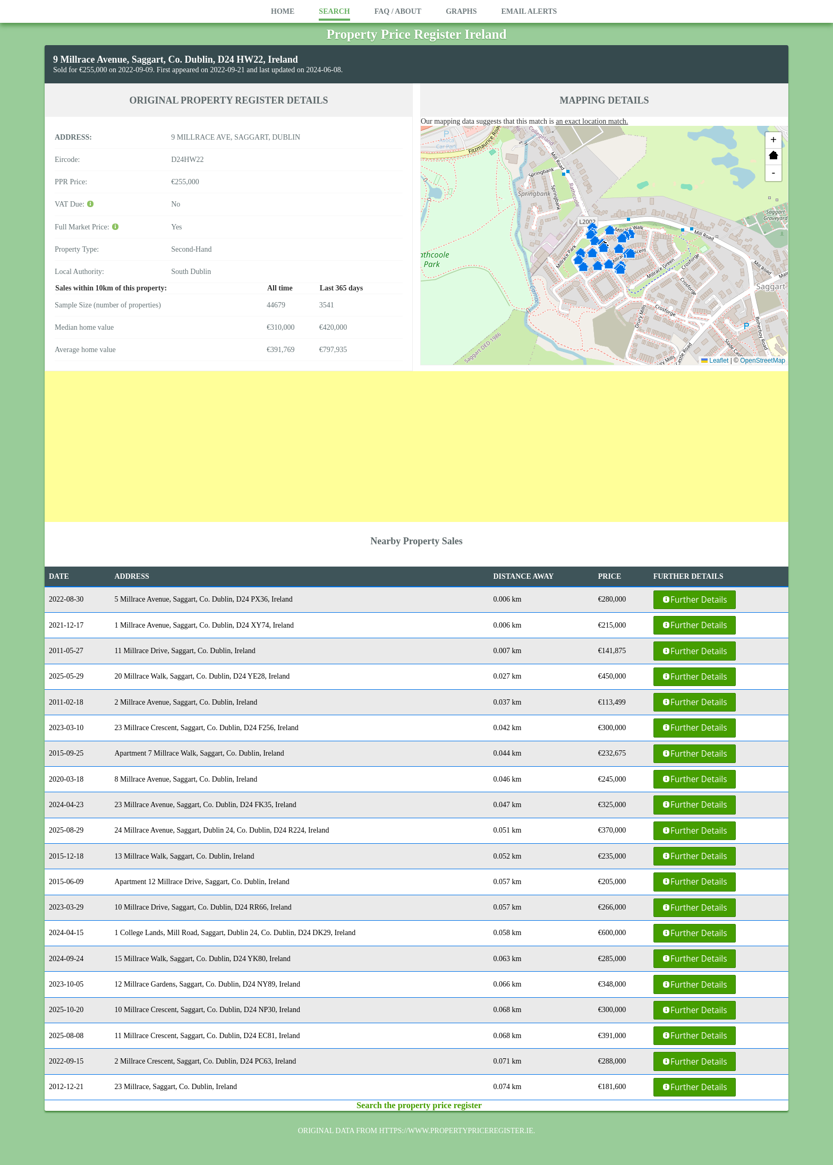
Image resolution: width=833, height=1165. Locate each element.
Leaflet (714, 360)
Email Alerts (529, 11)
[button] (603, 247)
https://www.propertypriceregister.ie (456, 1131)
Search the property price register (419, 1105)
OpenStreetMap (762, 360)
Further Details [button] (694, 599)
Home (282, 11)
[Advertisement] (416, 445)
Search (334, 11)
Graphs (461, 11)
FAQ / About (398, 11)
